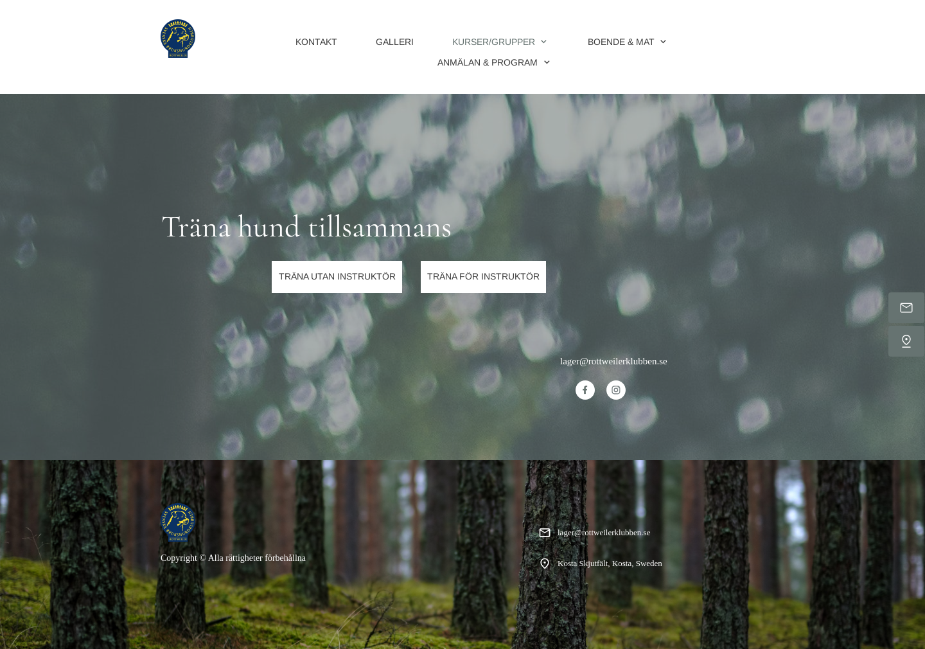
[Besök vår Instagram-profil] (616, 390)
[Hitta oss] (906, 341)
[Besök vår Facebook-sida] (585, 390)
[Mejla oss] (906, 307)
